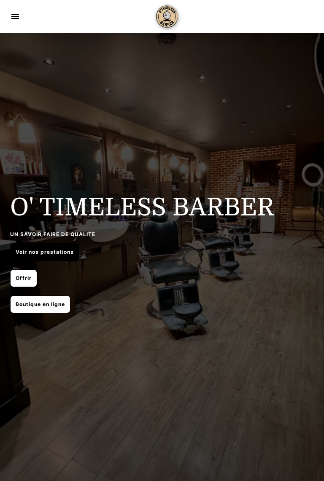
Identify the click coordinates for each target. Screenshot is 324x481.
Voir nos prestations (45, 252)
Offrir (24, 278)
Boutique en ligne (40, 304)
